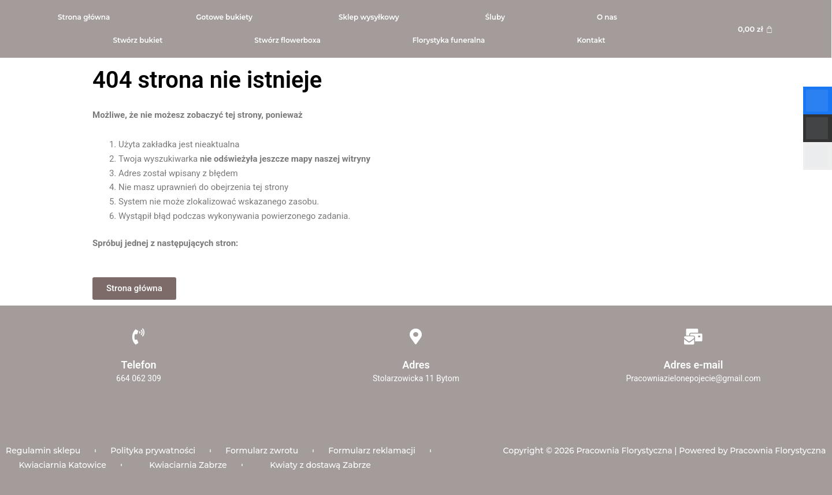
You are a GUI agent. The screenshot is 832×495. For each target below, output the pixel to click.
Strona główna (84, 17)
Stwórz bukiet (137, 40)
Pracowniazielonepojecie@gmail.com (693, 378)
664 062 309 (138, 378)
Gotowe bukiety (224, 17)
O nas (607, 17)
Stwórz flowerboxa (287, 40)
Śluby (495, 17)
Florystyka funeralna (449, 40)
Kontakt (591, 40)
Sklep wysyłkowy (369, 17)
